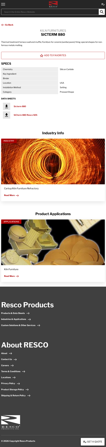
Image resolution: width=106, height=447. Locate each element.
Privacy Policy (10, 383)
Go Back (7, 24)
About (6, 353)
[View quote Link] (103, 4)
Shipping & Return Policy (16, 395)
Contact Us (9, 359)
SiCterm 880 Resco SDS (25, 115)
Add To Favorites (53, 55)
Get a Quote (92, 442)
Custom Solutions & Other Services (20, 325)
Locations (8, 377)
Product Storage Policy (15, 389)
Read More (11, 195)
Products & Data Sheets (15, 313)
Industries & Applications (16, 319)
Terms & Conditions (13, 371)
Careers (7, 365)
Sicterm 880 (20, 106)
